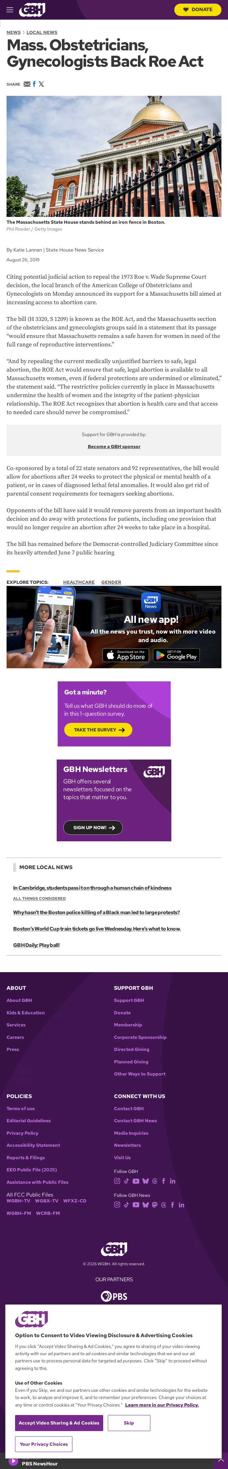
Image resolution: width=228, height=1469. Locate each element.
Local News (42, 32)
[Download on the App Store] (124, 655)
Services (16, 1025)
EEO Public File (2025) (32, 1171)
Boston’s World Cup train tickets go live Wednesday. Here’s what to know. (96, 929)
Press (13, 1050)
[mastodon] (155, 1204)
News (14, 32)
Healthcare (79, 582)
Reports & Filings (26, 1158)
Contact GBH (129, 1109)
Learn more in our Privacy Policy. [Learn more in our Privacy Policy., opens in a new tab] (162, 1405)
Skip (129, 1423)
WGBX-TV (46, 1202)
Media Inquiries (131, 1134)
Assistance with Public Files (37, 1183)
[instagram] (117, 1181)
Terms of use (21, 1109)
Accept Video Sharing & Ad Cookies (59, 1423)
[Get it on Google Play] (177, 655)
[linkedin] (173, 1181)
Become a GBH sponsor (114, 446)
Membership (128, 1025)
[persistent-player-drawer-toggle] (221, 1461)
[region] (113, 1381)
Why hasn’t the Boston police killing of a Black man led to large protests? (96, 913)
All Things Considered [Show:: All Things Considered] (39, 899)
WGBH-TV (18, 1202)
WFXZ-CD (74, 1202)
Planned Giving (131, 1062)
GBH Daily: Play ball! (36, 946)
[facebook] (163, 1181)
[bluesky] (145, 1181)
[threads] (155, 1181)
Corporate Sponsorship (140, 1038)
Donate (198, 9)
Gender (111, 582)
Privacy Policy (22, 1134)
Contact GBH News (135, 1122)
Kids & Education (26, 1013)
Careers (15, 1038)
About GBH (19, 1001)
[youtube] (136, 1181)
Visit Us (122, 1158)
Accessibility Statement (33, 1146)
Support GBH (129, 1001)
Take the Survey (95, 730)
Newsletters (127, 1146)
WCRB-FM (48, 1214)
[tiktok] (126, 1181)
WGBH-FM (19, 1214)
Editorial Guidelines (29, 1122)
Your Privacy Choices (44, 1444)
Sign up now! (89, 828)
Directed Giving (131, 1050)
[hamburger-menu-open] (13, 9)
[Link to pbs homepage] (114, 1296)
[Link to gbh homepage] (32, 9)
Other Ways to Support (139, 1074)
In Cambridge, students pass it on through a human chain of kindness (92, 888)
